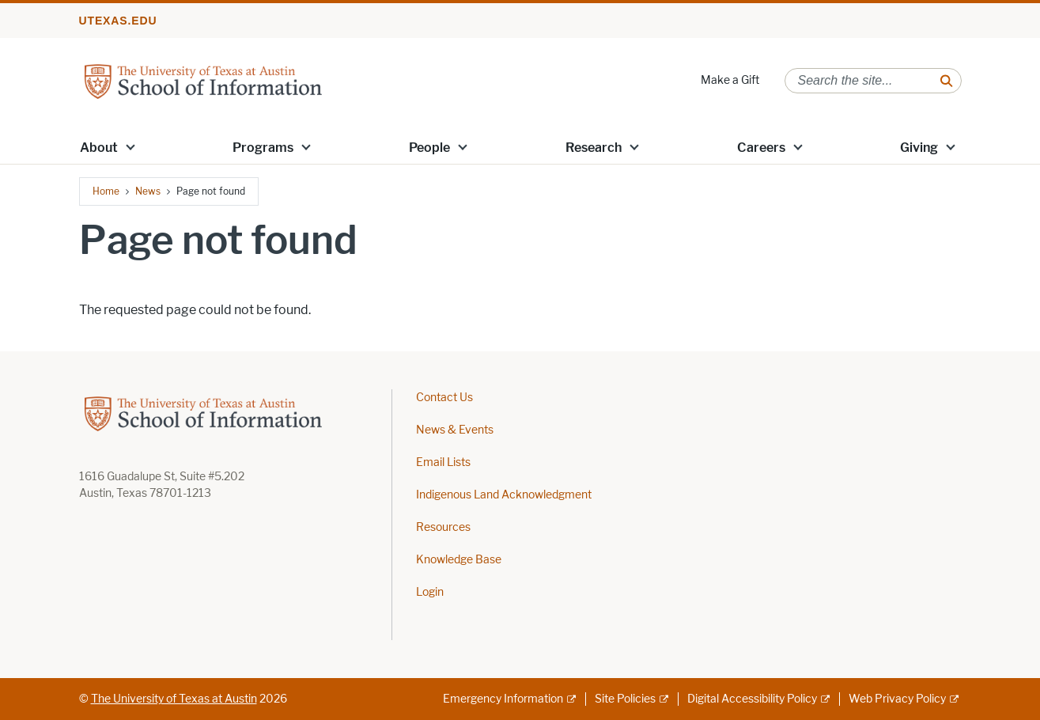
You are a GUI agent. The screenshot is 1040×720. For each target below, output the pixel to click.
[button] (129, 146)
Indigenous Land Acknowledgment (504, 495)
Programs (263, 147)
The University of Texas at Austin (174, 699)
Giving (919, 147)
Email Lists (443, 462)
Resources (443, 527)
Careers (761, 147)
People (429, 147)
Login (430, 592)
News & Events (455, 430)
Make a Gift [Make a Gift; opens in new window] (730, 80)
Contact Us (444, 397)
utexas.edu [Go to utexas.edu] (118, 20)
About (99, 147)
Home (106, 191)
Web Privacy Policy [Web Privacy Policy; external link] (897, 699)
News (148, 191)
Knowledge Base (458, 560)
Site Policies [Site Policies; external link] (625, 699)
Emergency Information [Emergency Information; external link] (503, 699)
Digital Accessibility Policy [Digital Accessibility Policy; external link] (752, 699)
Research (593, 147)
